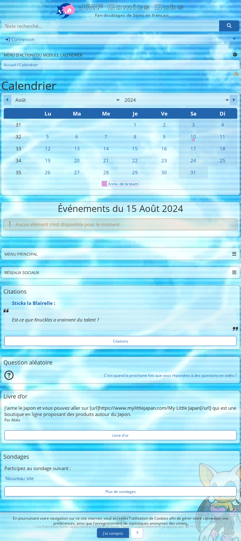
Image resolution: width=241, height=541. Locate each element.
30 (164, 172)
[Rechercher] (229, 25)
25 (222, 160)
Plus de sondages (120, 491)
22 (135, 160)
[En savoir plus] (137, 533)
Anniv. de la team (120, 183)
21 (106, 160)
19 (48, 160)
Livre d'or (120, 435)
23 (164, 160)
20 (77, 160)
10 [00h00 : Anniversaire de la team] (193, 138)
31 (193, 172)
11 (222, 136)
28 (106, 172)
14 (106, 148)
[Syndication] (236, 74)
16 (164, 148)
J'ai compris (113, 533)
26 (48, 172)
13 (77, 148)
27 (77, 172)
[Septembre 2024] (234, 100)
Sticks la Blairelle (32, 303)
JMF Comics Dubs (132, 7)
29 (135, 172)
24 (193, 160)
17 (193, 148)
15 (135, 148)
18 (222, 148)
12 (48, 148)
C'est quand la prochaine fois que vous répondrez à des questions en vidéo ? (170, 375)
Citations (120, 341)
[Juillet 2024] (7, 100)
